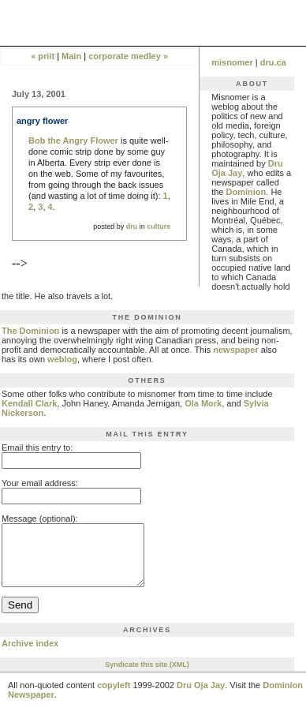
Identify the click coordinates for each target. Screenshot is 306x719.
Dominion (246, 192)
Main (71, 56)
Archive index (30, 655)
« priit (42, 56)
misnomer (232, 62)
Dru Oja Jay (201, 697)
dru (132, 226)
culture (158, 226)
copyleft (113, 697)
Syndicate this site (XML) (147, 676)
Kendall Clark (29, 403)
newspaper (235, 349)
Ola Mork (203, 403)
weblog (62, 359)
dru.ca (273, 62)
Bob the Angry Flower (73, 140)
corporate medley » (128, 56)
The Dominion (30, 330)
